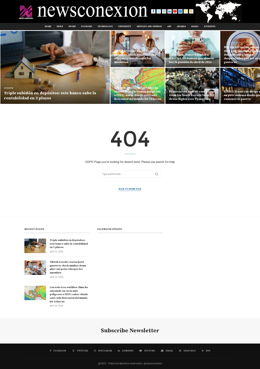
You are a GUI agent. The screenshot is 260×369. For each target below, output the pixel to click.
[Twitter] (159, 11)
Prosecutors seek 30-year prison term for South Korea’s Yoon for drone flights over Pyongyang (192, 95)
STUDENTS (209, 26)
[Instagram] (164, 11)
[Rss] (191, 11)
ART (169, 26)
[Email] (180, 11)
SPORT (72, 26)
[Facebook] (153, 11)
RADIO (194, 26)
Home (48, 26)
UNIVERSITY (124, 26)
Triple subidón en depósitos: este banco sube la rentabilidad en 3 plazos (50, 96)
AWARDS (181, 26)
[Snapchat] (186, 11)
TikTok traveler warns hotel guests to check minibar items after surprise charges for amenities (135, 56)
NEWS (60, 26)
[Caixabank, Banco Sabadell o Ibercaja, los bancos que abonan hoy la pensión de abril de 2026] (192, 49)
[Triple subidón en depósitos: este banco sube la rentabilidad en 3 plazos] (55, 67)
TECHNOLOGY (105, 26)
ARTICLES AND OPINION (149, 26)
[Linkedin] (169, 11)
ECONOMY (86, 26)
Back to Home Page (130, 189)
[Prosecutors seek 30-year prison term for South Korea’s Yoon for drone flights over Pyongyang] (192, 86)
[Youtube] (175, 11)
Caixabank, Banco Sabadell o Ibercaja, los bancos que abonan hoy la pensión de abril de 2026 (191, 58)
